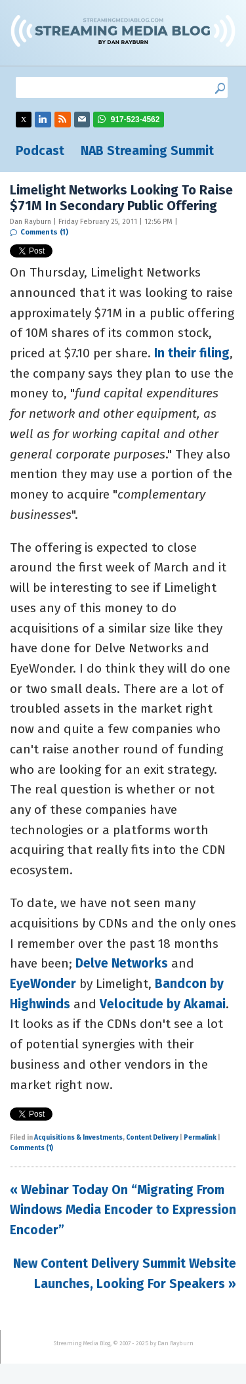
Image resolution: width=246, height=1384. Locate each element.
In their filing (192, 353)
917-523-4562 (135, 119)
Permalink (200, 1138)
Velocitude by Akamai (163, 1004)
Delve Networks (121, 963)
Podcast (40, 150)
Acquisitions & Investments (78, 1138)
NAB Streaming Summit (147, 150)
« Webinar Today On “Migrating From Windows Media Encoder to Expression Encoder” (123, 1210)
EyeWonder (43, 983)
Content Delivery (152, 1138)
